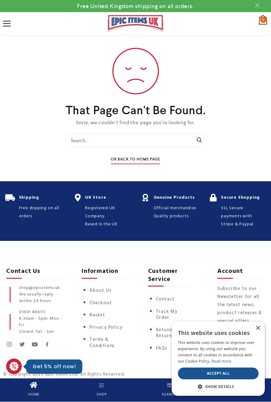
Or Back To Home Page (135, 159)
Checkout (100, 303)
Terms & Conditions (102, 343)
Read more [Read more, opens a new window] (221, 361)
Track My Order (167, 315)
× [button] (257, 328)
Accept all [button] (218, 373)
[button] (218, 386)
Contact (165, 299)
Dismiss (258, 5)
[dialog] (218, 359)
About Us (100, 290)
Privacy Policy (105, 327)
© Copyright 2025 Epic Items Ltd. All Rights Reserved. (64, 374)
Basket (97, 315)
